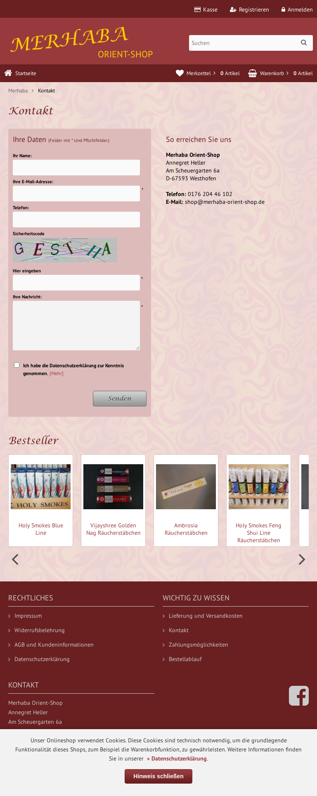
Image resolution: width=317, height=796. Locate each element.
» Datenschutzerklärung (177, 758)
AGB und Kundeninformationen (51, 644)
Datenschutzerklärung (39, 659)
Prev (16, 559)
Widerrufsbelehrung (36, 630)
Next (301, 559)
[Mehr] (57, 373)
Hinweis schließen (158, 776)
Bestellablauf (182, 659)
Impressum (25, 615)
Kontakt (176, 630)
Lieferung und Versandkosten (203, 615)
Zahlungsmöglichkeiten (195, 644)
